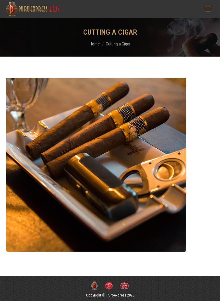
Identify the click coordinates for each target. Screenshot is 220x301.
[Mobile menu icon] (208, 9)
